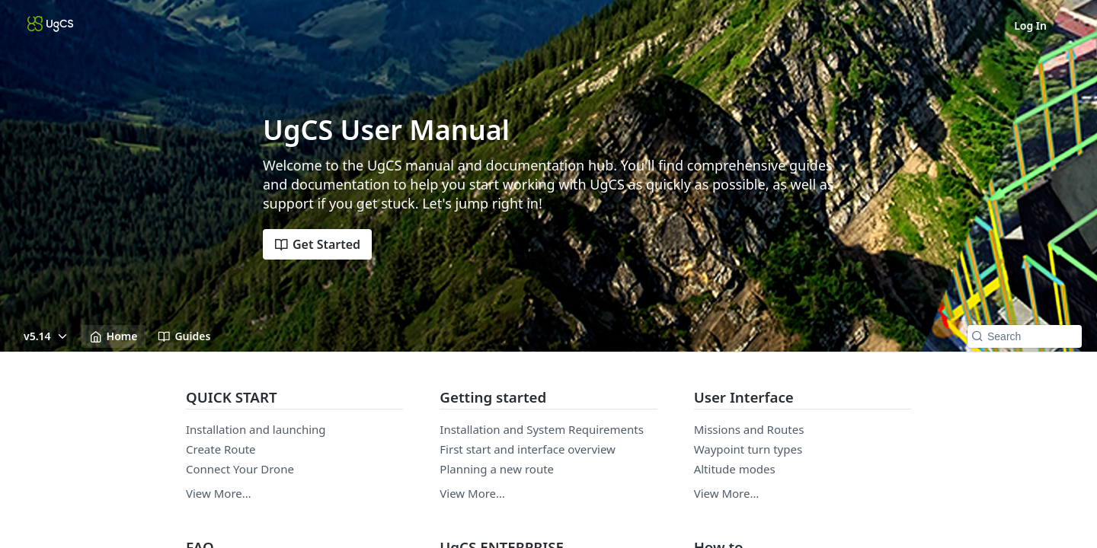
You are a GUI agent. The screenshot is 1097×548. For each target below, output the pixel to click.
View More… (218, 493)
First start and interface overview (528, 449)
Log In (1030, 25)
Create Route (221, 449)
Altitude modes (735, 468)
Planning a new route (497, 468)
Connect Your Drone (240, 468)
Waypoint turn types (748, 449)
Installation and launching (256, 429)
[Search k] (1024, 336)
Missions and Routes (749, 429)
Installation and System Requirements (542, 429)
